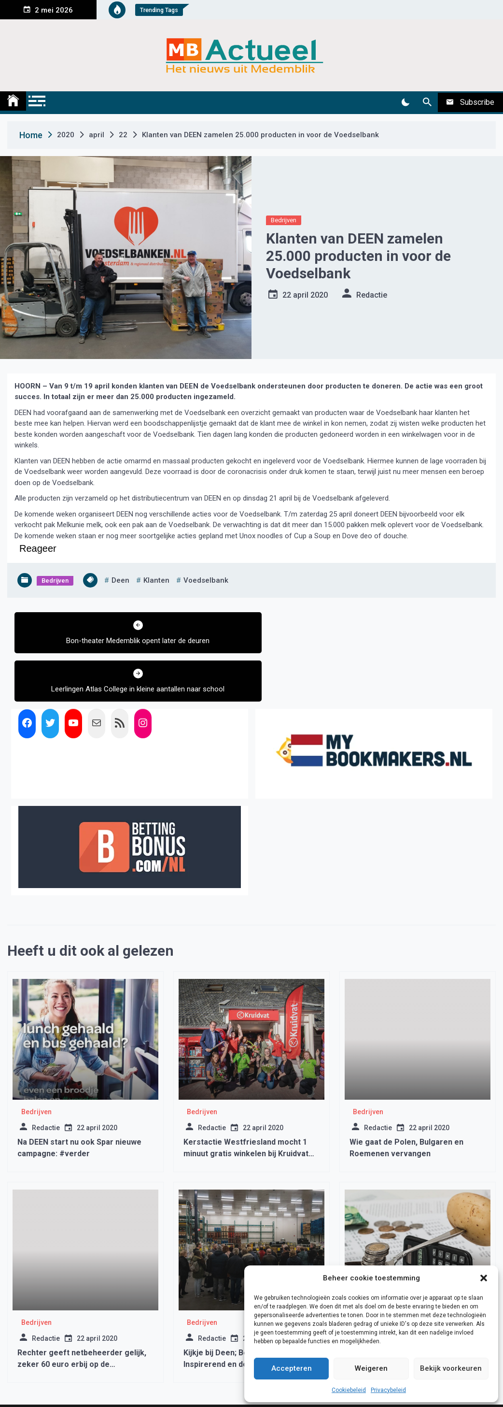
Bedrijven (283, 220)
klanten (156, 580)
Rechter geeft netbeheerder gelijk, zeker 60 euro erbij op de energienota (81, 1316)
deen (120, 580)
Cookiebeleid (349, 1390)
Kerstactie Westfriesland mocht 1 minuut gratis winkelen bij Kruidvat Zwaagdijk (245, 1105)
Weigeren (371, 1368)
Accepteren (291, 1368)
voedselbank (205, 580)
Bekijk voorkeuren (451, 1368)
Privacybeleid (388, 1390)
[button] (484, 1278)
